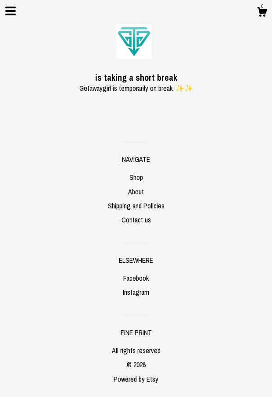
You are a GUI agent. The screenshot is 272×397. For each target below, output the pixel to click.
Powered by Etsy (136, 379)
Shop (136, 177)
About (136, 192)
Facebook (136, 278)
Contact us (136, 220)
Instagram (136, 292)
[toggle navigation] (10, 11)
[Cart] (262, 13)
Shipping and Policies (136, 206)
